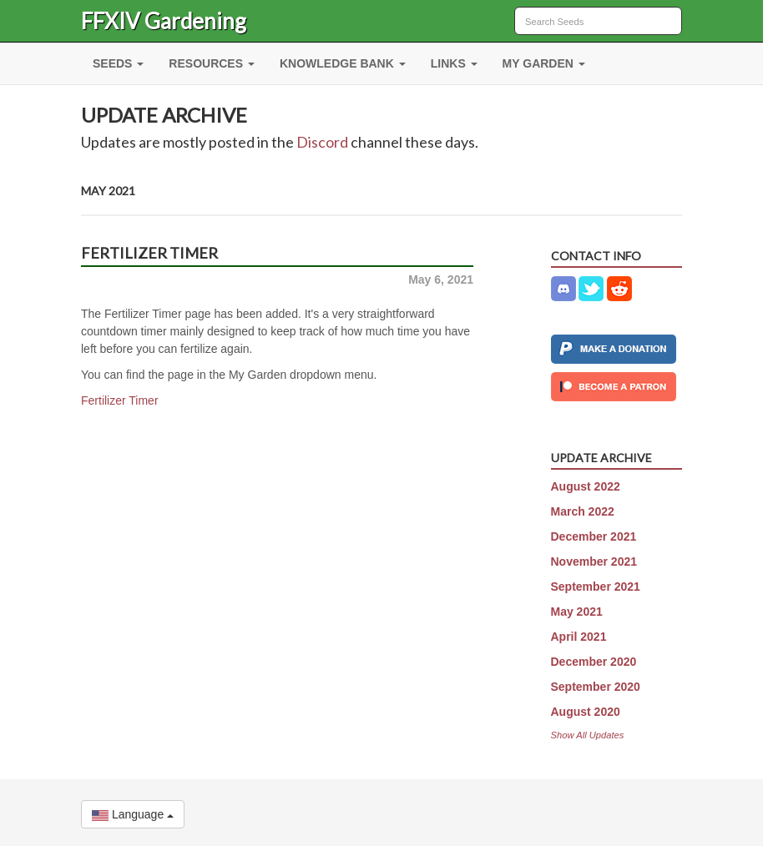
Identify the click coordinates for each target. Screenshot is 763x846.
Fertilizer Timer (120, 400)
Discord (322, 142)
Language (133, 814)
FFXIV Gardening (163, 21)
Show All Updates (587, 735)
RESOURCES (212, 63)
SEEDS (118, 63)
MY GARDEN (544, 63)
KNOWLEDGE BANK (343, 63)
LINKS (454, 63)
